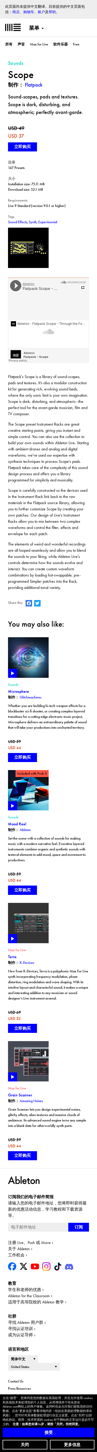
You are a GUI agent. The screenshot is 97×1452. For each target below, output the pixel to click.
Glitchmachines (30, 697)
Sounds (13, 684)
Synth (33, 222)
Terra (12, 956)
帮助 (52, 12)
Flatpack (33, 84)
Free (76, 44)
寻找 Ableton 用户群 (25, 1322)
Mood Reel (17, 824)
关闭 (25, 1444)
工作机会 (16, 1255)
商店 (16, 12)
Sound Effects (17, 222)
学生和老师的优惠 (24, 1289)
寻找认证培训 (20, 1328)
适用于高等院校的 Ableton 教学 (36, 1302)
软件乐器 (60, 44)
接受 (48, 1432)
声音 (21, 44)
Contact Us (15, 1381)
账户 (41, 12)
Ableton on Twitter (37, 603)
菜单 (34, 28)
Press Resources (19, 1388)
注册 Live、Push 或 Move (29, 1242)
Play (12, 673)
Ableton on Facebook (29, 603)
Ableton (25, 829)
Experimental (47, 222)
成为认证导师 (20, 1335)
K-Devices (27, 962)
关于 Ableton (19, 1248)
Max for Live (39, 44)
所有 (8, 44)
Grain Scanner (20, 1095)
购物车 (28, 12)
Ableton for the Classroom (29, 1296)
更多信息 (72, 1444)
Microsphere (18, 691)
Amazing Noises (31, 1100)
